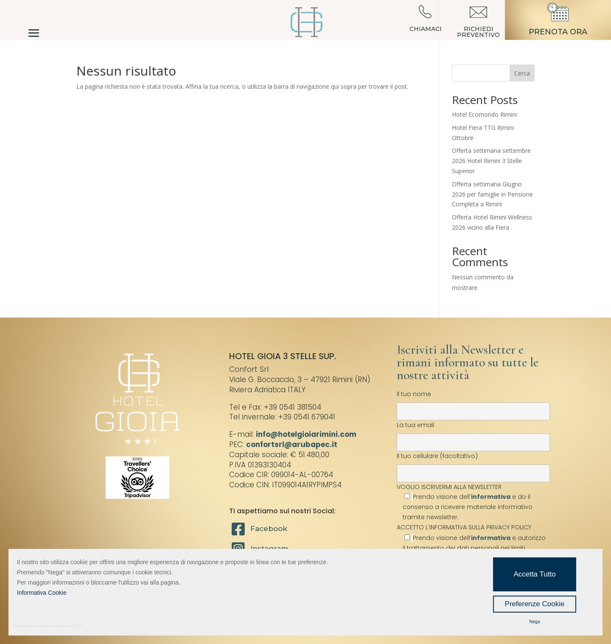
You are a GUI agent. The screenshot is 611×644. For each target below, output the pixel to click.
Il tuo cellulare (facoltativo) (473, 464)
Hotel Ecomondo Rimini (484, 114)
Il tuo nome (473, 402)
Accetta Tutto (534, 574)
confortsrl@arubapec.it (291, 444)
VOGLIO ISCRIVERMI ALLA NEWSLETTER (473, 502)
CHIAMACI (425, 29)
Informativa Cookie (42, 592)
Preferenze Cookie (535, 604)
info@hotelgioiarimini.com (306, 434)
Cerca (522, 73)
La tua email (473, 433)
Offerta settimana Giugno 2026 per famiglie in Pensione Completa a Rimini (492, 194)
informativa (490, 496)
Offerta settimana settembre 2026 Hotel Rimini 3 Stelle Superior (491, 160)
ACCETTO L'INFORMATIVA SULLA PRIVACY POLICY (464, 527)
